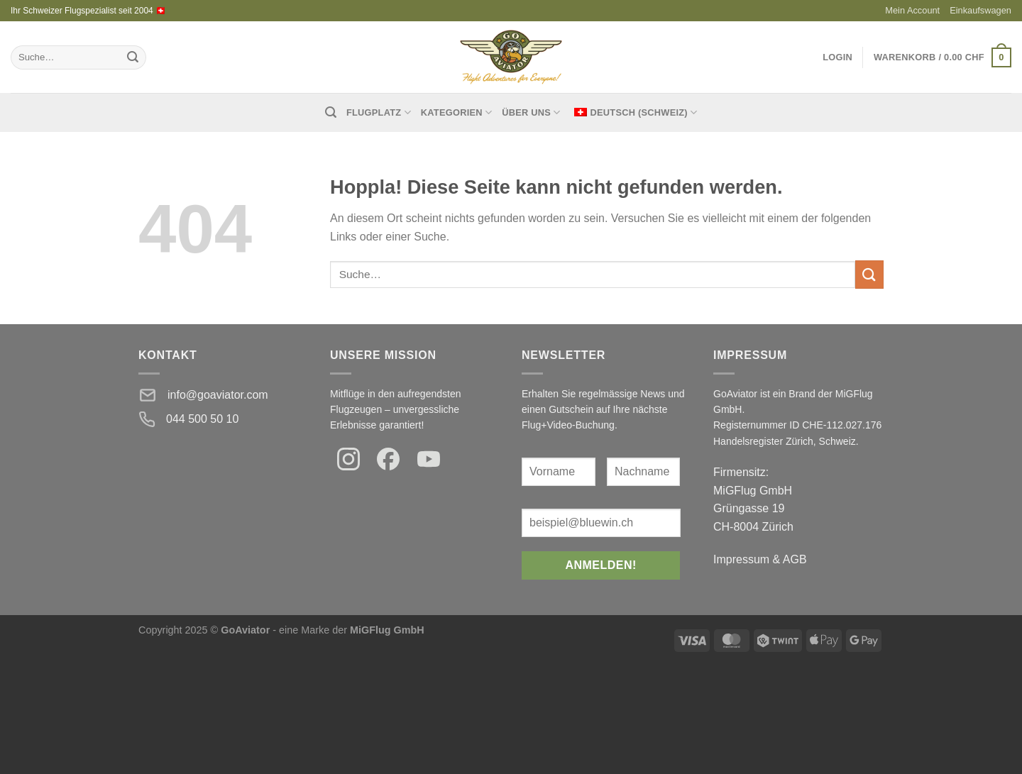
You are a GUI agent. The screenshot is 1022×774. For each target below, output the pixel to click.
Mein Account (912, 10)
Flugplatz (378, 112)
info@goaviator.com (217, 395)
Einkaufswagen (980, 10)
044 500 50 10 (202, 419)
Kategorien (456, 112)
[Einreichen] (133, 57)
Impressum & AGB (760, 559)
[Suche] (330, 112)
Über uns (531, 112)
